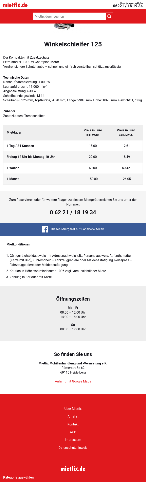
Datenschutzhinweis (72, 448)
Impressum (73, 440)
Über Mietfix (73, 409)
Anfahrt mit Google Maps (73, 381)
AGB (73, 432)
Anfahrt (73, 416)
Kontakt (72, 424)
